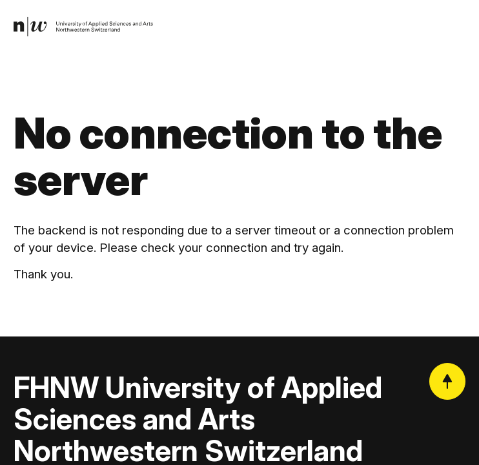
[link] (87, 28)
